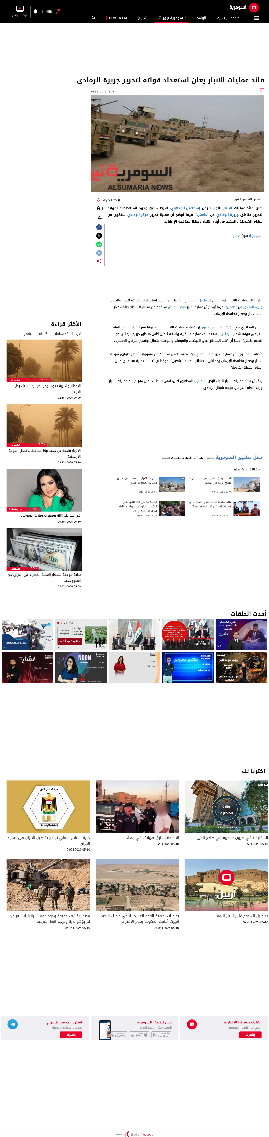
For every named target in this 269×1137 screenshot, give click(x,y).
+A (100, 208)
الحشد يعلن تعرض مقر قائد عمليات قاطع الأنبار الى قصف (210, 480)
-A (100, 218)
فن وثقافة (15, 509)
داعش (202, 215)
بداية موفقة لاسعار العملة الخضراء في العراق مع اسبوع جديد (44, 578)
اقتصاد (15, 569)
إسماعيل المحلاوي (185, 208)
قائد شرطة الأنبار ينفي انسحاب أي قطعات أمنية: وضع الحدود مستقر (210, 504)
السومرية (255, 236)
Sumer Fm (118, 18)
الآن (79, 334)
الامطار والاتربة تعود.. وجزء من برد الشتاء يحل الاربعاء (48, 389)
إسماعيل (200, 381)
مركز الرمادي (137, 215)
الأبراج (142, 18)
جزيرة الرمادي (227, 215)
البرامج (201, 18)
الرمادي (226, 334)
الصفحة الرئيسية (229, 18)
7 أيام (43, 334)
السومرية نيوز (172, 18)
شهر (27, 334)
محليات (15, 380)
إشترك (71, 1035)
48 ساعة (62, 334)
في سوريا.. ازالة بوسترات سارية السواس (51, 515)
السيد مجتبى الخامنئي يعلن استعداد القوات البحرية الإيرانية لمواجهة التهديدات (138, 507)
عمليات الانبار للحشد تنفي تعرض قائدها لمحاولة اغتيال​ (137, 480)
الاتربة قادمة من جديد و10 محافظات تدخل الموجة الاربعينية (45, 454)
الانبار (227, 208)
